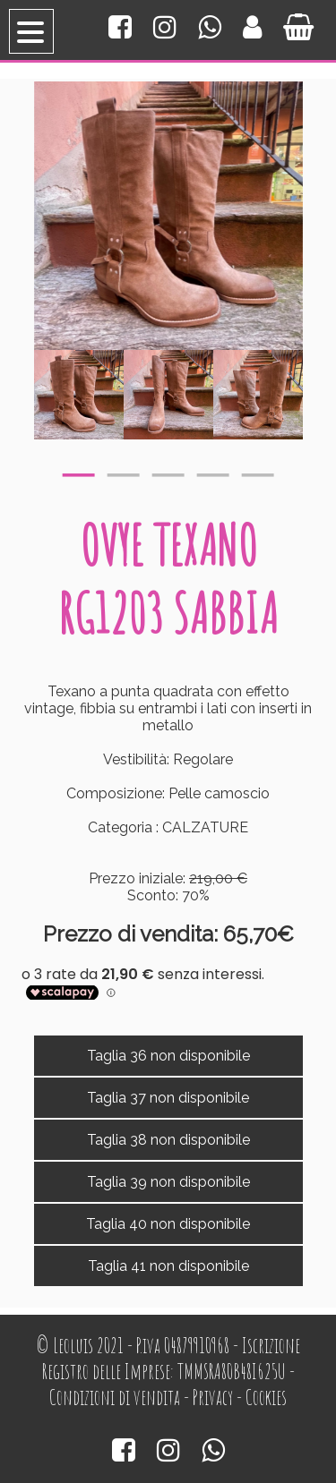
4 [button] (213, 471)
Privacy (213, 1398)
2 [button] (124, 471)
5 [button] (258, 471)
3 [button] (168, 471)
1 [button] (79, 471)
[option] (79, 394)
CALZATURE (205, 827)
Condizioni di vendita (114, 1398)
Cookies (266, 1398)
